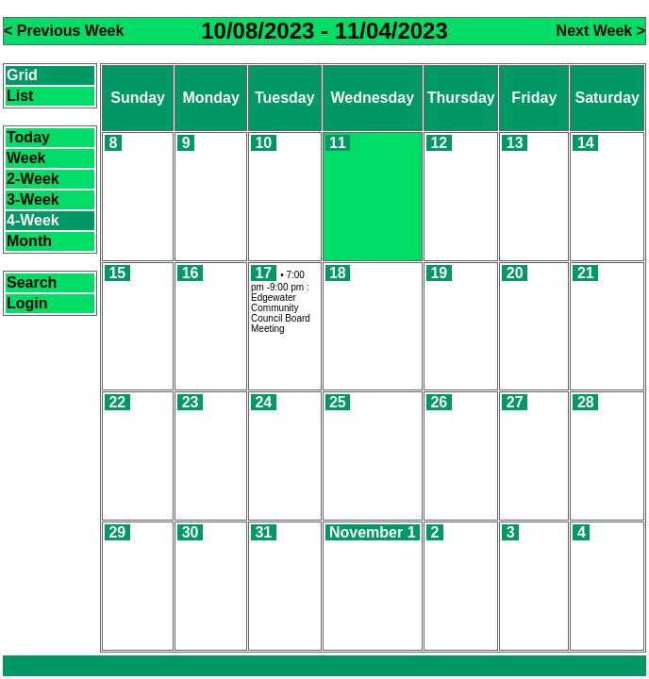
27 (515, 402)
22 (116, 402)
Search (32, 282)
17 (263, 273)
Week (26, 158)
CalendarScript (371, 665)
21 (585, 273)
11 (337, 143)
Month (29, 241)
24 (263, 402)
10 (263, 143)
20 (515, 273)
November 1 (372, 532)
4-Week (33, 220)
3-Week (33, 199)
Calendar (265, 665)
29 (116, 532)
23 (190, 402)
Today (28, 137)
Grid (22, 75)
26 (438, 402)
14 (585, 143)
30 (190, 532)
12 (438, 143)
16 (190, 273)
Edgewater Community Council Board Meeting (280, 313)
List (20, 96)
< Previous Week (64, 31)
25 (337, 402)
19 (438, 273)
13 (515, 143)
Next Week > (601, 31)
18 (337, 273)
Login (27, 303)
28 (585, 402)
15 (116, 273)
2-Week (33, 179)
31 (263, 532)
